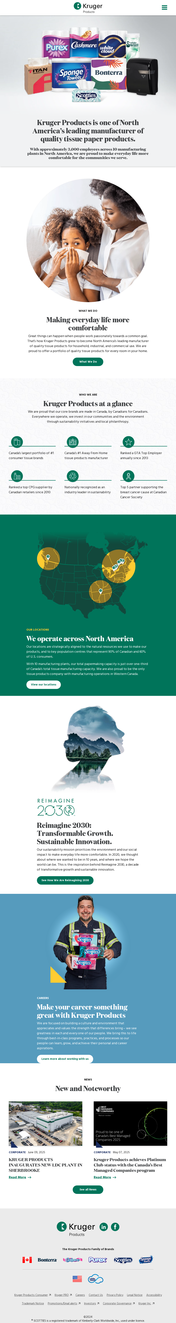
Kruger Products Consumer (31, 1295)
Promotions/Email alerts (62, 1304)
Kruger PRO (62, 1295)
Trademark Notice (33, 1304)
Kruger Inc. (145, 1304)
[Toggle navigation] (164, 7)
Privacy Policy (115, 1295)
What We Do (88, 362)
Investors (90, 1304)
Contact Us (96, 1295)
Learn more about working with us (65, 1059)
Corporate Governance (117, 1304)
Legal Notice (135, 1295)
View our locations (43, 684)
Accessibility (154, 1295)
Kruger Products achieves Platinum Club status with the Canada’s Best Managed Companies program (130, 1164)
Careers (80, 1295)
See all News (88, 1189)
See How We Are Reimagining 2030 (65, 880)
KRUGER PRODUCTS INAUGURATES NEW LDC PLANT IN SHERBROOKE (45, 1164)
